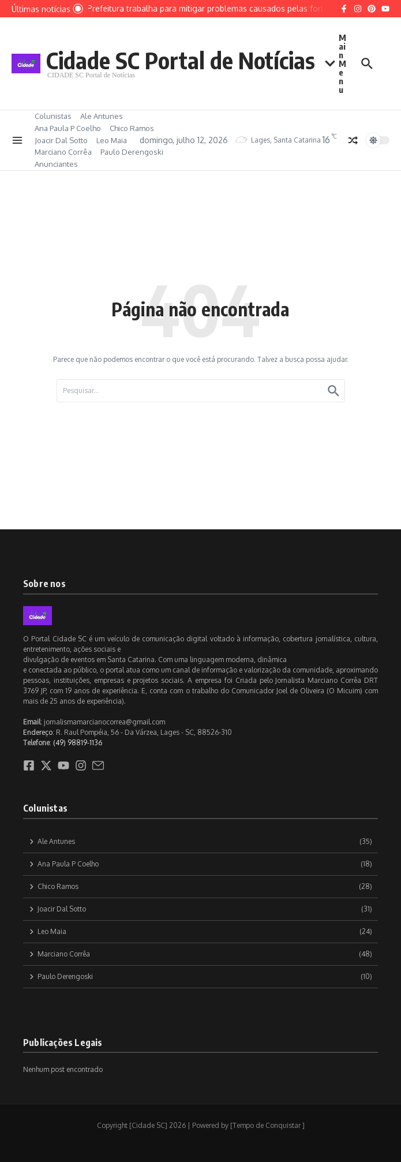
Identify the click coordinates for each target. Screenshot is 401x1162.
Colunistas (53, 116)
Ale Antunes (101, 116)
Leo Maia (111, 140)
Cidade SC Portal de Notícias (180, 60)
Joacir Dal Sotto (61, 140)
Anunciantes (56, 164)
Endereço (38, 732)
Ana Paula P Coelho (68, 128)
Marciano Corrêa (63, 151)
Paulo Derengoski (131, 151)
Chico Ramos (132, 128)
